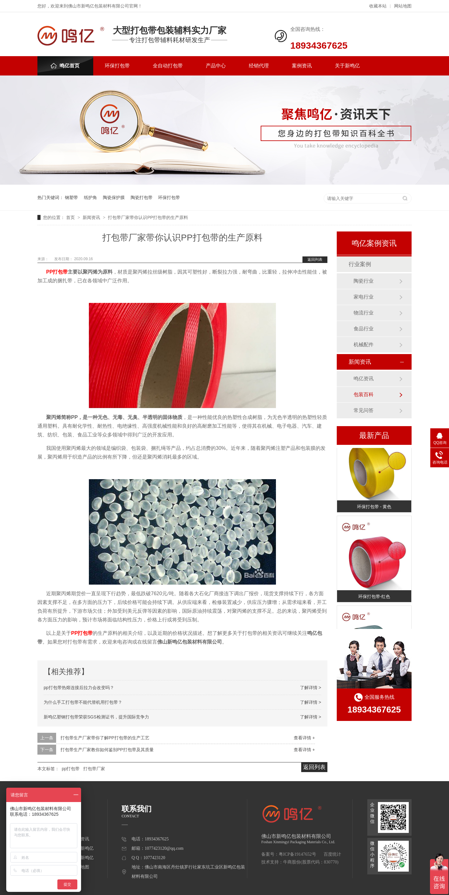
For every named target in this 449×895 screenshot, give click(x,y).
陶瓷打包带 (141, 197)
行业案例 (360, 264)
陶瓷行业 (364, 281)
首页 (71, 217)
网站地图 (403, 6)
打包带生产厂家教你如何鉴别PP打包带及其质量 (107, 749)
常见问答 (364, 410)
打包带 (60, 272)
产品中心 (216, 65)
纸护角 (90, 197)
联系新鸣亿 (83, 857)
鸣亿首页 (65, 65)
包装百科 (364, 394)
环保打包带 (117, 65)
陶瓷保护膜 (114, 197)
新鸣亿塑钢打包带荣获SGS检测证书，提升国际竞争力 (96, 716)
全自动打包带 (168, 65)
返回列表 (314, 259)
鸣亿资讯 (364, 378)
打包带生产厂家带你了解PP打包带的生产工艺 (104, 737)
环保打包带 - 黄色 (374, 507)
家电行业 (364, 296)
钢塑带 (71, 197)
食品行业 (364, 328)
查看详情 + (304, 737)
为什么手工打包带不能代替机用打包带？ (83, 702)
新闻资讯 (92, 217)
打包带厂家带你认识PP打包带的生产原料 (148, 217)
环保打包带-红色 (374, 597)
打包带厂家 (94, 768)
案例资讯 (302, 65)
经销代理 (259, 65)
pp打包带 (71, 768)
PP (49, 272)
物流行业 (364, 312)
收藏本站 (378, 6)
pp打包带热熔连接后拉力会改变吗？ (79, 687)
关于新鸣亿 (347, 65)
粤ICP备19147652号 (297, 854)
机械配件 (364, 344)
